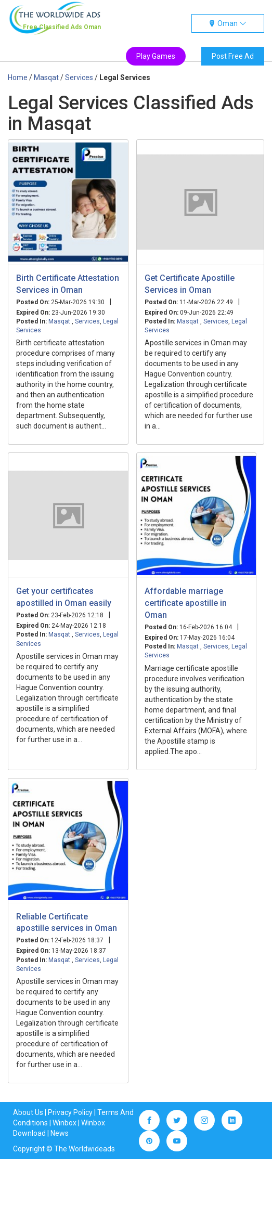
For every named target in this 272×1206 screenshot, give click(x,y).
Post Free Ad (233, 56)
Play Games (155, 56)
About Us (28, 1112)
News (59, 1133)
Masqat (60, 321)
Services (87, 321)
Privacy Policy (70, 1112)
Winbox (64, 1123)
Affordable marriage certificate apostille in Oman (186, 603)
